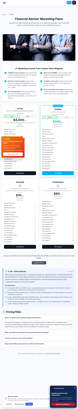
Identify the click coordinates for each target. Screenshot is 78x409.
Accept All (29, 404)
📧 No (66, 117)
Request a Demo (39, 262)
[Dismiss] (75, 388)
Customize (9, 404)
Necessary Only (19, 404)
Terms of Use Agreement (53, 353)
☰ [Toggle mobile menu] (74, 3)
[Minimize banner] (24, 137)
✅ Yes (11, 116)
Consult (69, 2)
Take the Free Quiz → (13, 154)
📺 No (28, 116)
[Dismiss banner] (22, 138)
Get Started (20, 173)
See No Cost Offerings (63, 404)
